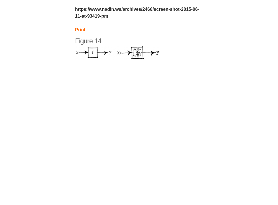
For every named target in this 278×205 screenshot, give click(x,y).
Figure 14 (88, 41)
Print (80, 29)
